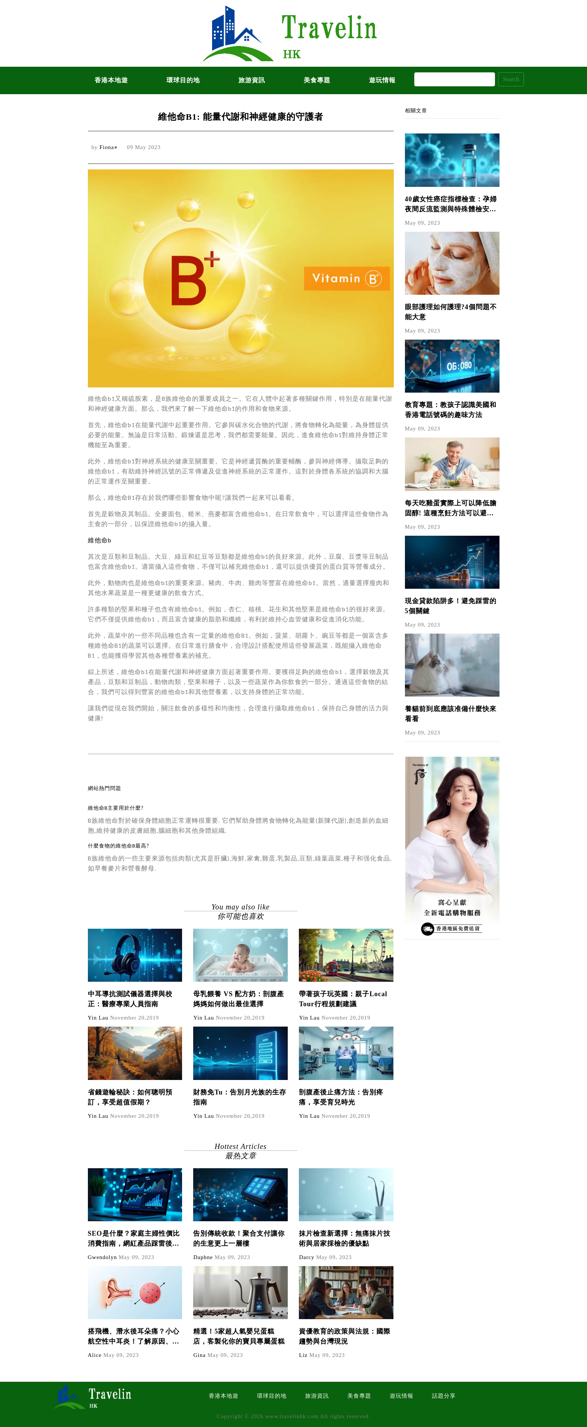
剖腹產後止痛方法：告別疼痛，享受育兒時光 (341, 1097)
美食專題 (317, 80)
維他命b (100, 540)
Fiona (106, 147)
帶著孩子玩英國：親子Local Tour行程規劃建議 (343, 999)
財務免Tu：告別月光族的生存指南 (239, 1097)
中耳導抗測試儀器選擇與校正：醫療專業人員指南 (130, 999)
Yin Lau (98, 1018)
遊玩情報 (382, 80)
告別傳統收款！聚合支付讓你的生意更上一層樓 (239, 1238)
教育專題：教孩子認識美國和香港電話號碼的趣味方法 (451, 410)
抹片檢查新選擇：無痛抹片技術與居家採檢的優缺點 (344, 1238)
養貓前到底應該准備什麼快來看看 (451, 714)
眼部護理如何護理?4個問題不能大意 (451, 312)
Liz (303, 1355)
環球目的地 (183, 80)
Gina (199, 1355)
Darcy (306, 1257)
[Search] (454, 79)
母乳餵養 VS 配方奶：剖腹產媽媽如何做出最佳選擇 (238, 999)
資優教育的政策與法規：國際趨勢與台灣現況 (344, 1336)
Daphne (203, 1257)
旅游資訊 (251, 80)
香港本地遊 (111, 80)
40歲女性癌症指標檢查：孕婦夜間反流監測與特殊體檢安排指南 (451, 204)
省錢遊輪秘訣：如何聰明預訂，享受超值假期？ (130, 1097)
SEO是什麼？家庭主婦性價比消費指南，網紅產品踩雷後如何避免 (134, 1239)
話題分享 (444, 1396)
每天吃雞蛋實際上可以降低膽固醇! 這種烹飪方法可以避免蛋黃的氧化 (451, 508)
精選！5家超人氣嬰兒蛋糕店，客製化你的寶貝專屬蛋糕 (239, 1336)
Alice (95, 1355)
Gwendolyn (102, 1257)
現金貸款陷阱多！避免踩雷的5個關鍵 (451, 606)
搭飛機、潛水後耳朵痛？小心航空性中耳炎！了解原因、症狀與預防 (133, 1337)
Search (511, 79)
